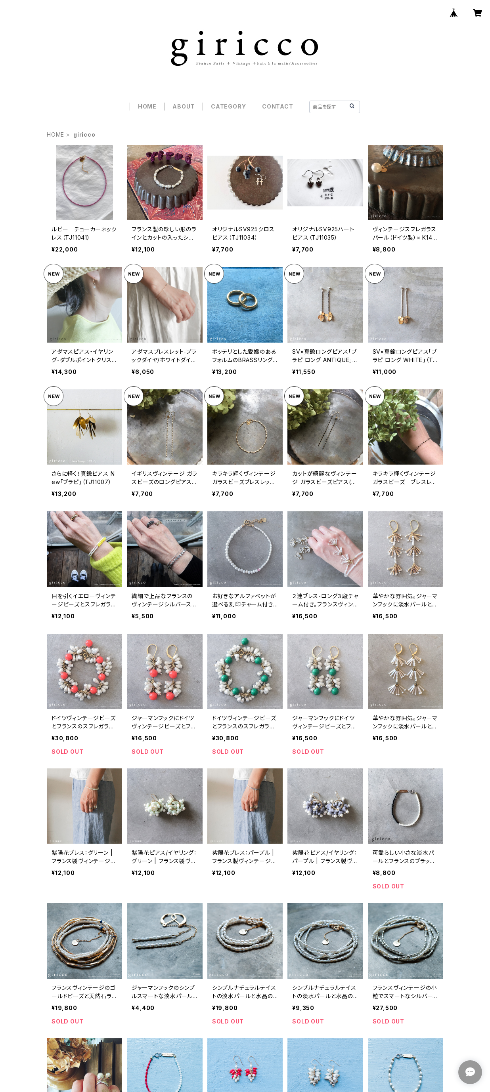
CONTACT (277, 106)
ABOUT (183, 106)
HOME (147, 106)
